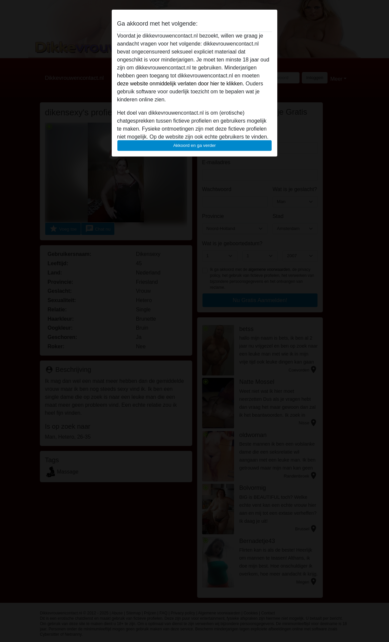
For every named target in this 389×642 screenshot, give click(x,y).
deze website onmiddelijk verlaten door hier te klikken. (180, 83)
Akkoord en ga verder (194, 145)
